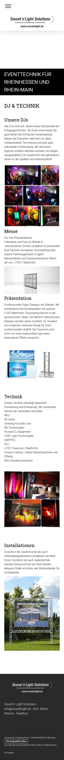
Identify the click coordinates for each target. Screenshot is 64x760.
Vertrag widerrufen (16, 741)
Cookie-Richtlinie (38, 737)
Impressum (9, 737)
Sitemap (51, 737)
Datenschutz (23, 737)
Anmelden (9, 752)
